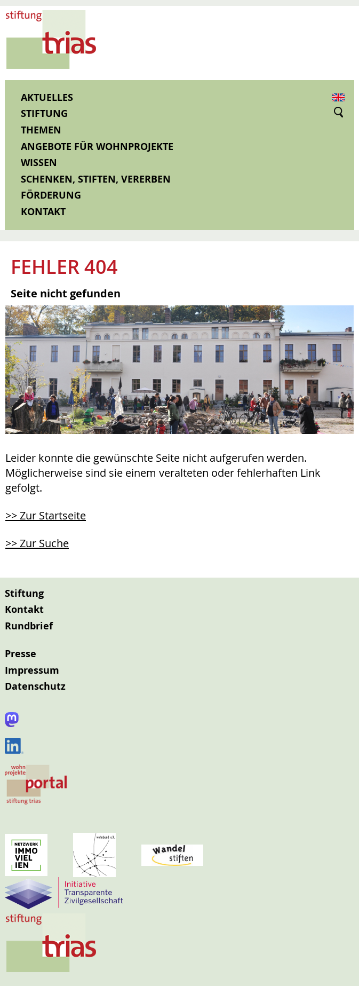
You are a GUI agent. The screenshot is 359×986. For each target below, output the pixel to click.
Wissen (39, 162)
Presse (20, 653)
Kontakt (43, 211)
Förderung (51, 195)
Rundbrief (29, 626)
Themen (41, 130)
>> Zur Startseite (45, 515)
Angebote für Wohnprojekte (97, 146)
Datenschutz (35, 686)
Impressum (32, 670)
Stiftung (44, 113)
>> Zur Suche (37, 543)
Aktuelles (47, 97)
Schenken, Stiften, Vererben (96, 179)
